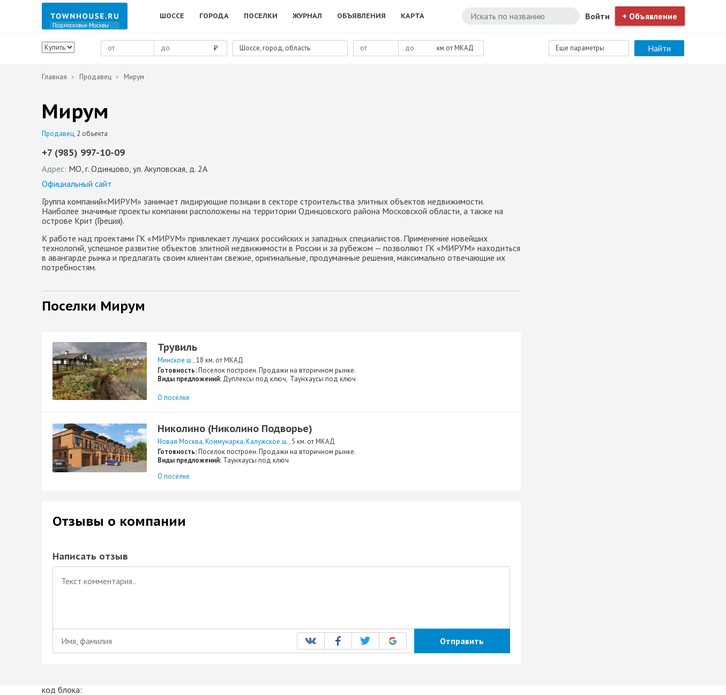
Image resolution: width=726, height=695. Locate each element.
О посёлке (174, 397)
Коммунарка (224, 441)
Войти (597, 16)
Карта (412, 15)
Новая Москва (180, 441)
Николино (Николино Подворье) (235, 428)
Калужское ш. (267, 441)
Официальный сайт (76, 183)
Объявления (361, 15)
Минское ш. (175, 360)
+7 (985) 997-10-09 (83, 152)
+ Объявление (649, 16)
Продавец (95, 76)
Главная (54, 76)
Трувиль (177, 347)
